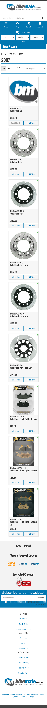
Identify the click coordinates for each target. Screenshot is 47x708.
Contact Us (23, 649)
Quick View (30, 123)
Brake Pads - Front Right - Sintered (23, 470)
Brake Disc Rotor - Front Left (21, 367)
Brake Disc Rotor (16, 162)
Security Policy (23, 673)
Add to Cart (16, 174)
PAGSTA (12, 54)
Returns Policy (23, 668)
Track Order (23, 624)
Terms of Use (23, 657)
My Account (23, 619)
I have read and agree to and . (25, 603)
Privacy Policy (39, 604)
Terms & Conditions (34, 602)
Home (3, 54)
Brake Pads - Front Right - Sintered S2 (23, 523)
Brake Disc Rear (16, 111)
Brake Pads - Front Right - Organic (23, 419)
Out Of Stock (15, 123)
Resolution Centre (23, 629)
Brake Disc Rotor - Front (19, 265)
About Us (23, 638)
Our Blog (23, 643)
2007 (21, 54)
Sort (18, 67)
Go (23, 42)
